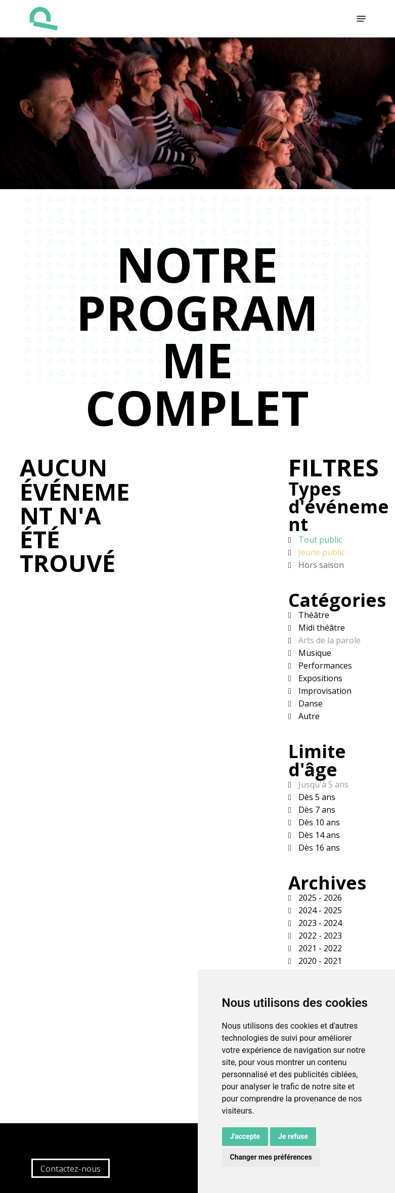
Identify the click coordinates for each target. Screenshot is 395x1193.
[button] (361, 19)
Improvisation (324, 690)
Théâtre (312, 615)
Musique (313, 652)
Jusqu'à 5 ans (322, 784)
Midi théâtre (320, 627)
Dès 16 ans (318, 847)
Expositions (319, 678)
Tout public (319, 539)
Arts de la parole (328, 640)
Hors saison (320, 564)
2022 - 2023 (319, 935)
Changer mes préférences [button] (271, 1157)
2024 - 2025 (319, 910)
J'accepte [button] (245, 1136)
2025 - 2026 (319, 897)
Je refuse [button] (293, 1136)
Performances (324, 665)
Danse (309, 703)
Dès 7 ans (315, 809)
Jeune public (320, 552)
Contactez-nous (70, 1168)
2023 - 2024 (319, 923)
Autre (308, 716)
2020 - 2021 (319, 960)
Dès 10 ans (318, 822)
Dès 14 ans (318, 835)
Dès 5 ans (315, 797)
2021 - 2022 (319, 948)
